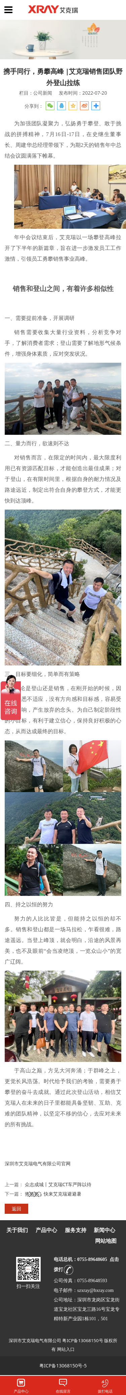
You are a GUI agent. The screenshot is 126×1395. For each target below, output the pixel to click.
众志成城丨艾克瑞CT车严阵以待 (58, 1184)
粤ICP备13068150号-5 (63, 1365)
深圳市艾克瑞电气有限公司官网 (38, 1163)
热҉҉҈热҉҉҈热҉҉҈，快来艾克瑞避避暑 (53, 1194)
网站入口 (66, 1349)
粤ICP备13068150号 (82, 1340)
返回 (16, 1208)
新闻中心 (104, 1230)
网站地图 (106, 1241)
